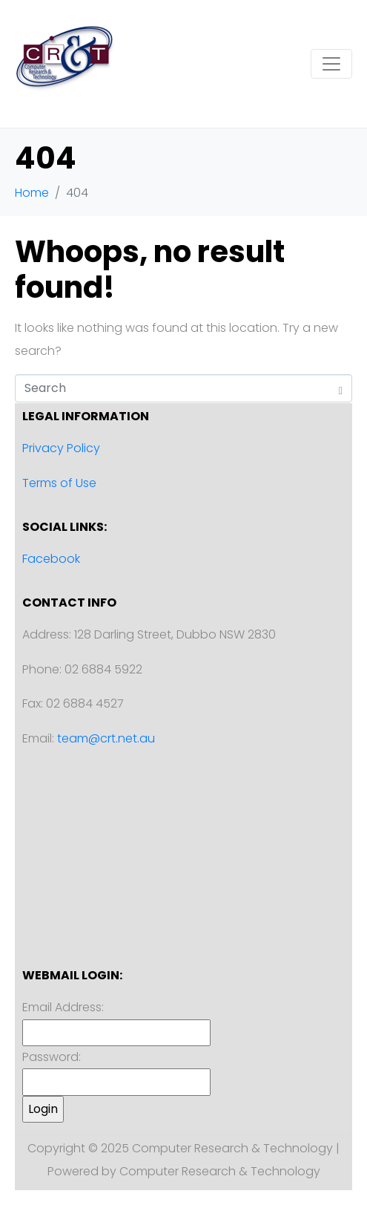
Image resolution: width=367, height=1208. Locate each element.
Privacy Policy (61, 448)
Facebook (51, 558)
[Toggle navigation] (331, 64)
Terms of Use (59, 483)
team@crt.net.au (106, 738)
